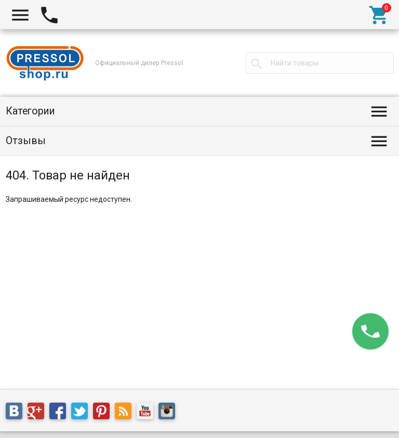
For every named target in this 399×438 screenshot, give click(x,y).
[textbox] (319, 63)
